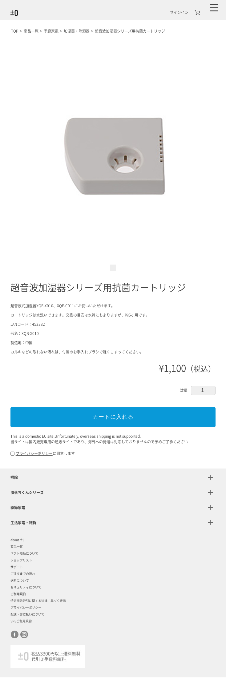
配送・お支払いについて (27, 614)
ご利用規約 (18, 594)
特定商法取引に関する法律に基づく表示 (38, 601)
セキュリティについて (25, 587)
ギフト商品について (24, 553)
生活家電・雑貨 (23, 523)
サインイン (179, 12)
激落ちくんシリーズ (27, 493)
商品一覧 (16, 546)
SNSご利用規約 (21, 621)
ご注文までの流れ (22, 574)
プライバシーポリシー (34, 454)
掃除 (14, 478)
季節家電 (17, 508)
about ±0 (17, 540)
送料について (19, 580)
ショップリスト (21, 560)
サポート (16, 567)
